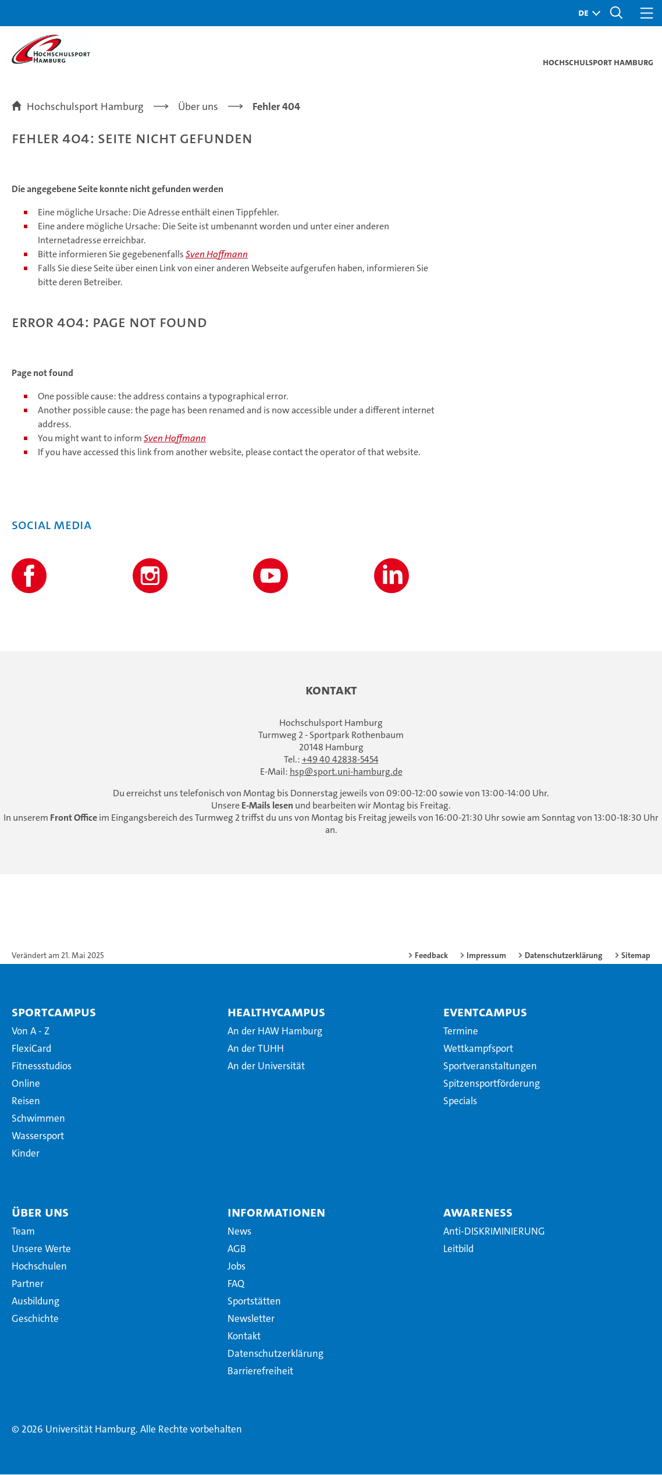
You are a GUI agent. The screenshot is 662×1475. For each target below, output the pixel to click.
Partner (28, 1284)
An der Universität (266, 1066)
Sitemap (635, 956)
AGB (236, 1249)
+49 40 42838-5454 (340, 760)
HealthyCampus (276, 1012)
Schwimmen (38, 1118)
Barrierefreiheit (260, 1371)
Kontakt (244, 1336)
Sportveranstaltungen (490, 1066)
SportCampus (54, 1012)
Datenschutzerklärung (564, 956)
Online (26, 1083)
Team (23, 1231)
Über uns (40, 1212)
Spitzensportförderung (491, 1083)
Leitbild (458, 1249)
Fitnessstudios (42, 1066)
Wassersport (38, 1136)
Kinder (26, 1153)
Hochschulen (39, 1266)
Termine (460, 1031)
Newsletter (251, 1319)
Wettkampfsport (478, 1049)
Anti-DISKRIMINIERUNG (494, 1231)
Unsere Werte (41, 1249)
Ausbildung (35, 1301)
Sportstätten (254, 1301)
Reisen (26, 1101)
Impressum (486, 956)
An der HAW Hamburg (274, 1031)
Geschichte (35, 1319)
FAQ (235, 1284)
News (239, 1231)
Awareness (477, 1212)
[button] (586, 13)
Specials (460, 1101)
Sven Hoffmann (217, 255)
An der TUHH (255, 1049)
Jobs (236, 1266)
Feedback (431, 956)
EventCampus (485, 1012)
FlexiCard (31, 1049)
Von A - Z (30, 1031)
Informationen (276, 1212)
